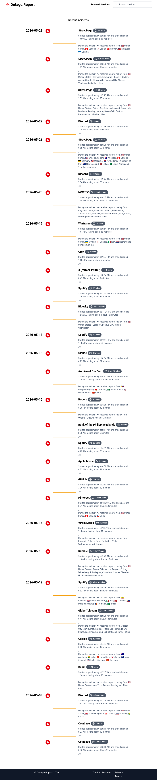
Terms (118, 776)
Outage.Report (19, 4)
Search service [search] (124, 4)
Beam (81, 667)
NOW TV (83, 192)
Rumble (83, 551)
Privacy (119, 772)
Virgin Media (86, 522)
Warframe (84, 223)
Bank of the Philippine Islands (96, 424)
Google (82, 638)
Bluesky (83, 306)
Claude (82, 353)
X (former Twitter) (89, 270)
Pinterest (84, 497)
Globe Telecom (87, 610)
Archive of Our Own (90, 371)
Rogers (82, 399)
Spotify (82, 288)
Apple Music (86, 461)
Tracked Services (100, 4)
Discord (83, 121)
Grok (81, 251)
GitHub (82, 479)
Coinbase (84, 723)
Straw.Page (85, 30)
